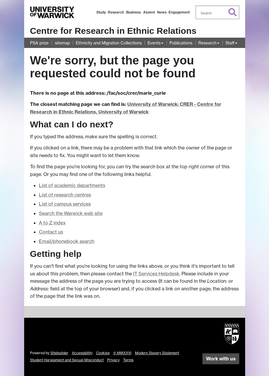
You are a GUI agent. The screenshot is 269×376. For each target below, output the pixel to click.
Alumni (149, 12)
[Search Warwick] (217, 12)
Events (154, 42)
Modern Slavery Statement (157, 353)
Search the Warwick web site (71, 213)
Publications (180, 42)
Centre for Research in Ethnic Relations (113, 31)
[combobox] (217, 12)
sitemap (62, 42)
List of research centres (65, 195)
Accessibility (82, 353)
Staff (230, 42)
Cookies (103, 353)
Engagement (179, 12)
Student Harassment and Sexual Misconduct (67, 360)
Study (101, 12)
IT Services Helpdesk (156, 274)
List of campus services (65, 204)
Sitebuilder (59, 353)
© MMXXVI (122, 353)
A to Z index (52, 223)
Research (116, 12)
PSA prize (39, 42)
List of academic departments (72, 185)
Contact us (51, 232)
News (161, 12)
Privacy (113, 360)
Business (133, 12)
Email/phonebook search (66, 241)
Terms (128, 360)
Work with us (221, 359)
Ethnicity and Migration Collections (109, 42)
